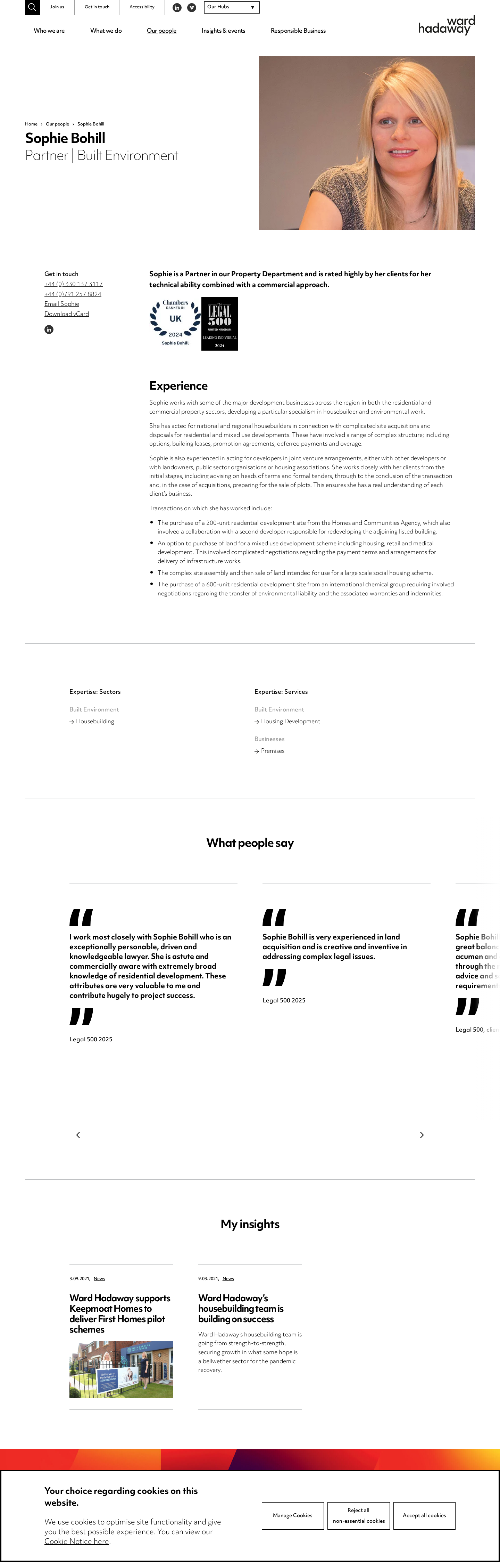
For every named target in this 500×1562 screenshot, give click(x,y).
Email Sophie (61, 304)
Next (422, 1135)
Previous (78, 1135)
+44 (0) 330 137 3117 (73, 285)
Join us (57, 7)
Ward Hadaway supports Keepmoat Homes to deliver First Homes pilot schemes (119, 1315)
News (99, 1279)
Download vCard (66, 314)
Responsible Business (298, 31)
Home (31, 124)
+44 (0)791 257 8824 (72, 295)
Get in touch (97, 7)
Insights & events (223, 31)
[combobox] (232, 7)
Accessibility (142, 7)
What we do (106, 31)
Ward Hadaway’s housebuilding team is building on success (241, 1309)
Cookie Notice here (76, 1542)
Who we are (49, 31)
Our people (161, 31)
